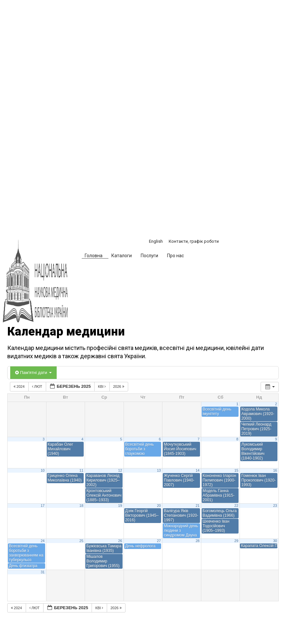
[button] (200, 256)
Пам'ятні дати (33, 372)
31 (42, 572)
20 (159, 506)
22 (236, 506)
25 (81, 541)
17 (42, 506)
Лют (37, 386)
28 (198, 541)
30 (275, 541)
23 (275, 506)
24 (42, 541)
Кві (102, 386)
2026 (119, 386)
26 (120, 541)
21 (198, 506)
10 (42, 470)
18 (81, 506)
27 (159, 541)
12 (120, 470)
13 (159, 470)
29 (236, 541)
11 (81, 470)
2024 (20, 386)
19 (120, 506)
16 (275, 470)
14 (198, 470)
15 (236, 470)
